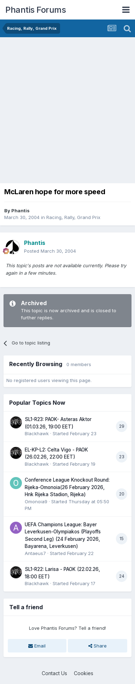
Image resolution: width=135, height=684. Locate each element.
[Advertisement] (67, 108)
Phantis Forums (35, 10)
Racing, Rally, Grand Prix (73, 217)
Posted (50, 251)
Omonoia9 (36, 501)
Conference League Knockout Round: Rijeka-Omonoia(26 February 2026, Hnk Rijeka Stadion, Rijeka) (67, 487)
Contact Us (54, 673)
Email (37, 646)
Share (97, 646)
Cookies (83, 673)
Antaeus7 (35, 553)
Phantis (20, 210)
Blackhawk (37, 433)
